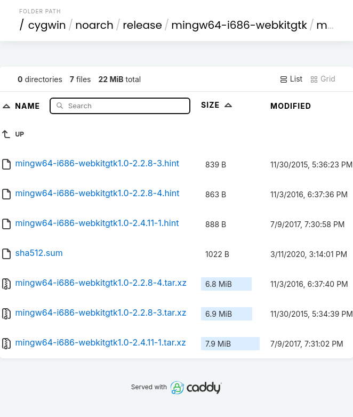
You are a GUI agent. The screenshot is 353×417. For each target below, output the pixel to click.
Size (218, 104)
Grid (322, 79)
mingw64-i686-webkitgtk (239, 25)
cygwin (47, 25)
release (142, 25)
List (290, 79)
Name (28, 105)
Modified (290, 105)
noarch (94, 25)
